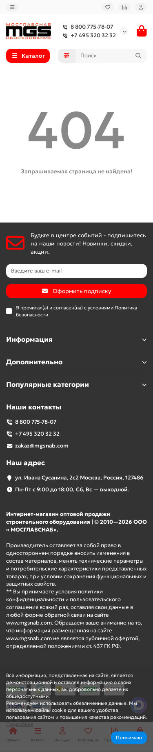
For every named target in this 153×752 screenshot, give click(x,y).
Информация (76, 339)
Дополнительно (76, 362)
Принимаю (129, 737)
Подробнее (19, 724)
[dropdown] (12, 7)
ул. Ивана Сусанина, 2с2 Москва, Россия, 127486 (79, 477)
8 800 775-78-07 (86, 27)
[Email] (76, 271)
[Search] (111, 56)
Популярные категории (76, 384)
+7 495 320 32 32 (87, 35)
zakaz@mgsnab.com (42, 445)
